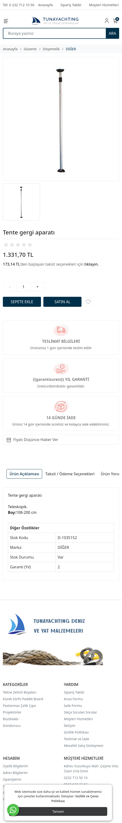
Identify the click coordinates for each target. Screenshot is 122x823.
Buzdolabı (10, 719)
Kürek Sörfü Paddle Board (23, 699)
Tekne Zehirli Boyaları (19, 692)
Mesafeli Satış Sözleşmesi (83, 745)
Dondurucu (11, 725)
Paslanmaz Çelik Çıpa (19, 705)
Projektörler (12, 712)
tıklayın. (91, 264)
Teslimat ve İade (76, 739)
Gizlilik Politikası (77, 732)
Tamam (58, 811)
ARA (112, 33)
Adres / (69, 766)
